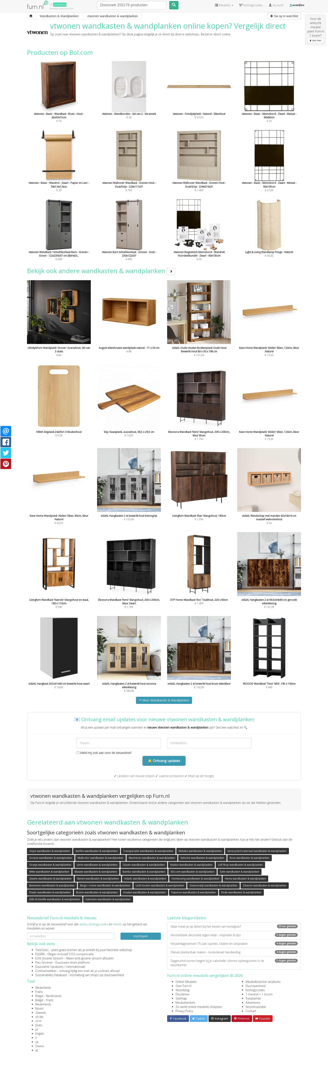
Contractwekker (45, 971)
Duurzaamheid (255, 986)
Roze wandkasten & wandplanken (249, 858)
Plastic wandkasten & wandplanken (50, 892)
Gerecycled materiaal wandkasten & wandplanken (257, 851)
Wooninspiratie (256, 1007)
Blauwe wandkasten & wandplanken (96, 871)
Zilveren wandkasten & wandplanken (264, 885)
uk (36, 1042)
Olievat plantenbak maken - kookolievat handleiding (234, 952)
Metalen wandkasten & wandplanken (200, 851)
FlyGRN (40, 954)
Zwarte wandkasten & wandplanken (50, 878)
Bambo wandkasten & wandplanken (144, 871)
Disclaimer (183, 994)
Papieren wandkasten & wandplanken (193, 892)
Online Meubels (186, 982)
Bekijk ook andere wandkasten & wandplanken (101, 270)
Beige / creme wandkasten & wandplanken (105, 885)
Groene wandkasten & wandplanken (50, 858)
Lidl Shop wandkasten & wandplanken (240, 865)
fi (36, 1038)
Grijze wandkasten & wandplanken (49, 851)
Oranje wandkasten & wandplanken (50, 865)
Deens (39, 1046)
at (36, 1050)
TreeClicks (42, 950)
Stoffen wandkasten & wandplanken (97, 851)
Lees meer (315, 40)
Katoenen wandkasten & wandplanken (108, 899)
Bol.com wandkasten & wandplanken (192, 871)
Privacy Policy (184, 1011)
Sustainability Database (51, 975)
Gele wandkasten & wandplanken (239, 871)
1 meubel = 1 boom (259, 994)
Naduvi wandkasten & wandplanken (191, 865)
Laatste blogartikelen (186, 917)
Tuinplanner (253, 998)
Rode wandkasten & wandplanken (241, 892)
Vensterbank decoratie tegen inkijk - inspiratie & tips (234, 935)
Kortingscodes (255, 990)
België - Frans (44, 1000)
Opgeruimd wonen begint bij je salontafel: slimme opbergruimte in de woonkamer (234, 963)
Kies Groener (44, 962)
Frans (39, 992)
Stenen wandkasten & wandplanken (98, 878)
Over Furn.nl (183, 986)
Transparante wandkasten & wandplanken (148, 851)
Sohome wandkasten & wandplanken (202, 858)
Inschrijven (140, 936)
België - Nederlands (48, 996)
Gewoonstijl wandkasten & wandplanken (213, 885)
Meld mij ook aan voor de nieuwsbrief (104, 753)
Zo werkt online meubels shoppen (199, 1007)
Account (276, 5)
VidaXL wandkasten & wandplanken (145, 878)
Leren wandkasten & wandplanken (97, 865)
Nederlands (43, 988)
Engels (39, 1034)
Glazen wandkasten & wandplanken (144, 865)
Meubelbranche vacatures (263, 982)
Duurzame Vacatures (49, 967)
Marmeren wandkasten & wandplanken (152, 858)
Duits (38, 1025)
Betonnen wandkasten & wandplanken (52, 885)
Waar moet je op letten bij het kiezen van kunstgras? (234, 926)
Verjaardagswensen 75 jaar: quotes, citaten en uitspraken (234, 944)
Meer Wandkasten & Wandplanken (164, 700)
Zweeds (40, 1013)
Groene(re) (59, 4)
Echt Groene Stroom (49, 958)
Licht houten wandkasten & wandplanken (160, 885)
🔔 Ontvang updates (164, 760)
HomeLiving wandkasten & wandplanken (195, 878)
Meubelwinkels (185, 1003)
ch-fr (38, 1021)
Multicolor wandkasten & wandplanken (100, 858)
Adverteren (253, 1003)
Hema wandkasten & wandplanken (245, 878)
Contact (251, 1011)
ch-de (39, 1017)
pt (36, 1029)
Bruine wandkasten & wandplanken (97, 892)
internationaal (75, 967)
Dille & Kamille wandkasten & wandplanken (54, 899)
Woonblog (182, 990)
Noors (39, 1008)
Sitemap (181, 998)
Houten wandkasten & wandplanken (144, 892)
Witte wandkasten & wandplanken (49, 871)
